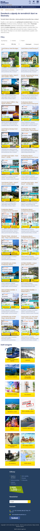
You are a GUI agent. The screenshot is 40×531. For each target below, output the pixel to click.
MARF (15, 529)
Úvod (2, 9)
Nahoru (22, 526)
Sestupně (36, 44)
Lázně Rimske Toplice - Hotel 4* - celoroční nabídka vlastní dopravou (10, 184)
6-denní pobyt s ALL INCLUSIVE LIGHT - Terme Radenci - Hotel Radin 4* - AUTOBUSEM (29, 318)
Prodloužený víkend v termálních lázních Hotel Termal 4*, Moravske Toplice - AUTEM (29, 103)
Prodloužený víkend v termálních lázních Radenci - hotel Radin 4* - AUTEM (28, 211)
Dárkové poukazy (15, 480)
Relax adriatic (9, 4)
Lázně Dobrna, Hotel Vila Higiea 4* (9, 49)
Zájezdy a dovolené (9, 9)
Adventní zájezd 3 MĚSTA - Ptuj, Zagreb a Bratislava (9, 102)
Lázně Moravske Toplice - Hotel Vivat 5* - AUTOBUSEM (29, 183)
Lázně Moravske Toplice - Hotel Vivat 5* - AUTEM (9, 156)
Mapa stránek (35, 525)
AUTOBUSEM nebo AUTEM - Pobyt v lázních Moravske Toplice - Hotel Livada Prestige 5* (9, 319)
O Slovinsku (24, 480)
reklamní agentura (21, 529)
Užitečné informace (13, 483)
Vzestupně (28, 44)
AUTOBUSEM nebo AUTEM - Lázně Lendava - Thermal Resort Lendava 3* (29, 130)
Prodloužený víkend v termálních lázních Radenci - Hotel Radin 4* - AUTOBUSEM (29, 237)
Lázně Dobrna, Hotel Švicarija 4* (29, 48)
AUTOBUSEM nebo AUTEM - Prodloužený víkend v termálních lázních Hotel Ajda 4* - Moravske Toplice (10, 265)
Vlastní (22, 40)
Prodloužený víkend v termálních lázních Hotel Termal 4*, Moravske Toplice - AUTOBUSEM (29, 158)
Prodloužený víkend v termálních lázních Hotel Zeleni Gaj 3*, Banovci (9, 211)
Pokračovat (6, 65)
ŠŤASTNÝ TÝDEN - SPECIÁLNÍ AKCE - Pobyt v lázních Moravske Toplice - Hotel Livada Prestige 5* (10, 238)
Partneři (18, 526)
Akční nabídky (25, 476)
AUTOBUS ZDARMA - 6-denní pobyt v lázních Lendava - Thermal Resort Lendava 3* (28, 264)
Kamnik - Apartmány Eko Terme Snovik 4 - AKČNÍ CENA (29, 75)
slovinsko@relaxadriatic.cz (28, 7)
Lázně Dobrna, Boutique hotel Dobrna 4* (9, 129)
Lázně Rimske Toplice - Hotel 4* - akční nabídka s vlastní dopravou (10, 76)
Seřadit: (3, 44)
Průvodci (24, 478)
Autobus (13, 40)
